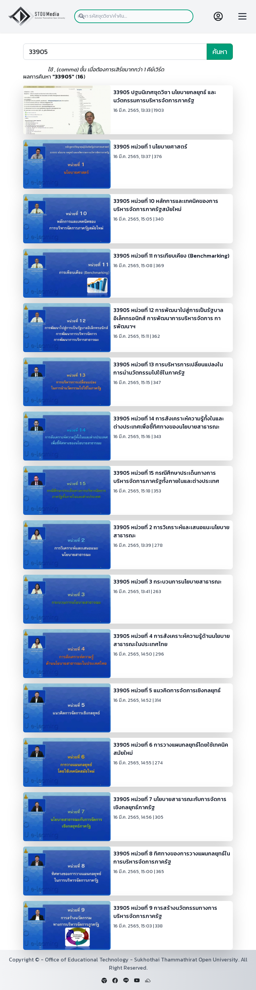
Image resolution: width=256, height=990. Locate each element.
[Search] (115, 52)
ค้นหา (219, 52)
